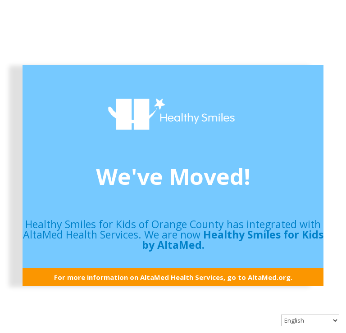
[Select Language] (310, 320)
